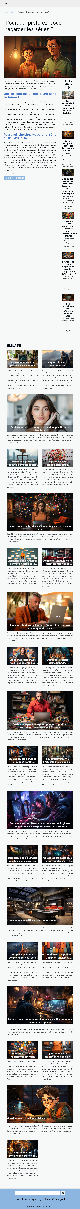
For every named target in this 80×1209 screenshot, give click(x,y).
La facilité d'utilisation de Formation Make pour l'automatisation (22, 563)
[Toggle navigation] (6, 3)
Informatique (29, 1199)
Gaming (56, 1199)
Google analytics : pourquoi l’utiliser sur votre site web (68, 147)
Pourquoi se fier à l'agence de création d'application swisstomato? (69, 268)
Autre (13, 12)
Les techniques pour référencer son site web (68, 310)
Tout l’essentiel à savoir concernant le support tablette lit (68, 107)
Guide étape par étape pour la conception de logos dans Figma (22, 663)
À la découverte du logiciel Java (26, 1118)
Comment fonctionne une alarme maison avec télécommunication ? (57, 563)
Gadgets (17, 1199)
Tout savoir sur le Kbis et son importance (31, 920)
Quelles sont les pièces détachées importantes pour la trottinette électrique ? (68, 186)
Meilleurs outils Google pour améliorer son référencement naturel (69, 228)
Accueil (6, 12)
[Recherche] (37, 1193)
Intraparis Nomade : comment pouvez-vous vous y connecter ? (22, 957)
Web (49, 1199)
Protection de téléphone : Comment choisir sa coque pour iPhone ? (57, 957)
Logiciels (42, 1199)
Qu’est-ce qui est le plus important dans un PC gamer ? (57, 861)
